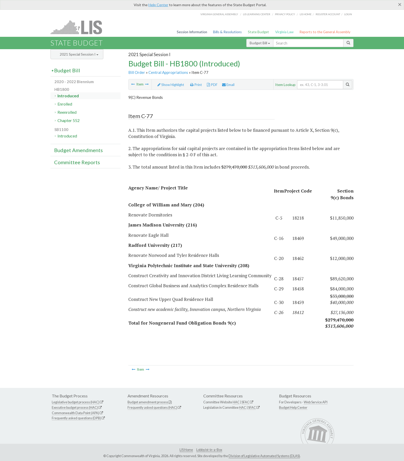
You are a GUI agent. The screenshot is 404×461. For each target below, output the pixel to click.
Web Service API (315, 402)
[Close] (400, 4)
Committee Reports (77, 162)
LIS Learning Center (256, 14)
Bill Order (136, 72)
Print (196, 85)
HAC (236, 402)
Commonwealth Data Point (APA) (75, 413)
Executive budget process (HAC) (75, 407)
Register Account (328, 14)
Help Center (158, 5)
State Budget (258, 32)
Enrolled (64, 103)
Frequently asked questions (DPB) (76, 418)
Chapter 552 (68, 120)
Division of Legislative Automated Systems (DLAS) (264, 456)
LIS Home (186, 450)
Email (228, 85)
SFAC (245, 402)
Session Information (192, 32)
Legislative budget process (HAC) (75, 402)
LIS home (306, 14)
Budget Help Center (293, 407)
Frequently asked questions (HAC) (152, 407)
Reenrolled (67, 112)
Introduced (68, 95)
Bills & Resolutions (227, 32)
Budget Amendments (78, 150)
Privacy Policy (285, 14)
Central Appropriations (168, 72)
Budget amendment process (148, 402)
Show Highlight (170, 85)
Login (348, 14)
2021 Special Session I (79, 54)
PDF (212, 85)
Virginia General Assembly (219, 14)
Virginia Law (284, 32)
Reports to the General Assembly (324, 32)
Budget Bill (260, 43)
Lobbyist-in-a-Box (209, 450)
